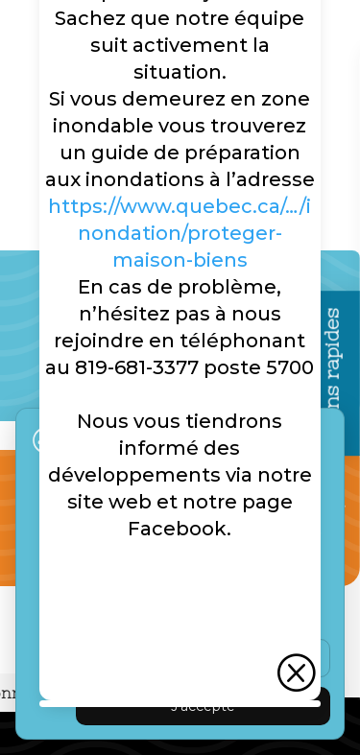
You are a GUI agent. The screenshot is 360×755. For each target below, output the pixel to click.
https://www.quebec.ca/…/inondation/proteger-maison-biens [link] (179, 233)
